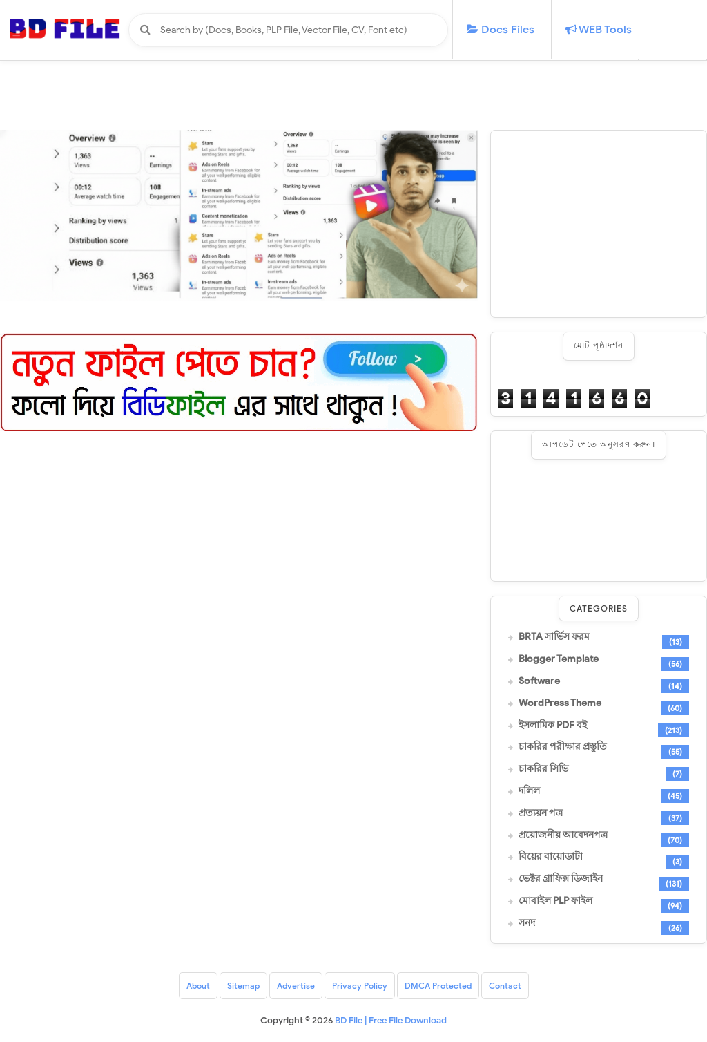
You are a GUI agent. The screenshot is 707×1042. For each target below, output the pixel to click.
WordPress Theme (560, 703)
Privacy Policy (359, 986)
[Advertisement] (598, 224)
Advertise (296, 986)
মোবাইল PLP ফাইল (555, 901)
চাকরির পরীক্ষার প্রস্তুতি (563, 746)
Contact (505, 986)
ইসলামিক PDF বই (553, 725)
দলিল (529, 791)
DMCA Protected (438, 986)
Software (539, 681)
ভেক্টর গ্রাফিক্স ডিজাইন (561, 878)
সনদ (527, 923)
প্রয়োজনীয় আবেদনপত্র (563, 835)
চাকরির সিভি (543, 769)
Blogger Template (559, 659)
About (198, 986)
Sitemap (243, 986)
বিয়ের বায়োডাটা (551, 856)
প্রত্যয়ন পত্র (541, 813)
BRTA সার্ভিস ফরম (554, 637)
